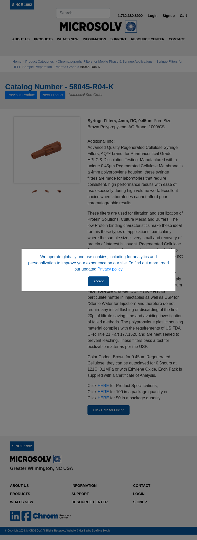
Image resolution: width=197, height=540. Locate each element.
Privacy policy (110, 269)
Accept (98, 281)
